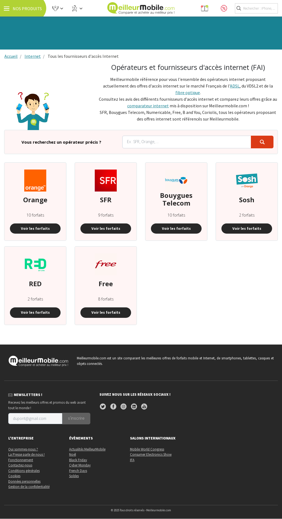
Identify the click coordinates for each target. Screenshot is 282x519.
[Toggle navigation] (23, 8)
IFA (132, 460)
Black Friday (78, 460)
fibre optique (187, 92)
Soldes (74, 476)
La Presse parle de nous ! (26, 454)
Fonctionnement (20, 460)
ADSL (235, 86)
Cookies (14, 476)
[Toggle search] (256, 8)
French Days (78, 470)
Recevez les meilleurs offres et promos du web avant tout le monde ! (47, 405)
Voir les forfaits (35, 228)
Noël (72, 454)
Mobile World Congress (147, 449)
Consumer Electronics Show (151, 454)
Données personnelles (24, 481)
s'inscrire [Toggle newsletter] (76, 418)
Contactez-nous (20, 465)
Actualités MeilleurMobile (87, 449)
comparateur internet (148, 105)
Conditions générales (24, 470)
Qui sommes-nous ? (23, 449)
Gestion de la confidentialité (29, 487)
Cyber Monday (80, 465)
